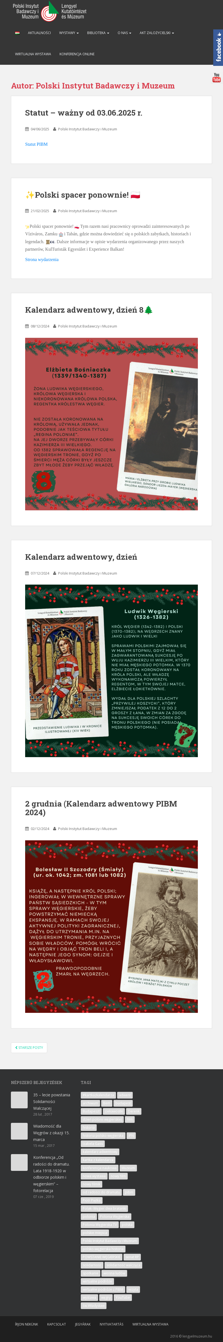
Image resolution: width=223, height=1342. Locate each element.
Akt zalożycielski (157, 32)
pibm (129, 1192)
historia (89, 1127)
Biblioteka (98, 32)
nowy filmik (91, 1184)
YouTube (123, 1297)
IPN (131, 1135)
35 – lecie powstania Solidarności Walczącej (51, 1101)
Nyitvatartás (111, 1324)
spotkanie (90, 1273)
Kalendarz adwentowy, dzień (81, 557)
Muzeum (128, 1168)
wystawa (89, 1297)
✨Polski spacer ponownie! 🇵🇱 (82, 195)
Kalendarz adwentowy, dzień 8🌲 (89, 310)
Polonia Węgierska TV (100, 1224)
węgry (106, 1297)
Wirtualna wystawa (33, 54)
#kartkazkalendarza (98, 1095)
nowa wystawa (94, 1176)
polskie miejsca (95, 1232)
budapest (123, 1103)
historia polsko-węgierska (103, 1135)
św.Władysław (94, 1305)
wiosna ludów (114, 1273)
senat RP (132, 1257)
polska (127, 1224)
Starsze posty (29, 1047)
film (130, 1119)
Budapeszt (91, 1111)
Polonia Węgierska (114, 1216)
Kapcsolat (56, 1324)
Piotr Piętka (92, 1200)
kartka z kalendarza (98, 1159)
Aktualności (39, 32)
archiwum (90, 1103)
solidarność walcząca (123, 1265)
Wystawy (69, 32)
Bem (106, 1103)
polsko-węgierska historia (103, 1249)
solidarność (92, 1265)
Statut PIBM (36, 144)
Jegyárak (83, 1324)
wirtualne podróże (97, 1281)
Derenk (133, 1111)
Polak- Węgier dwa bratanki (104, 1208)
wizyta (133, 1289)
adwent (125, 1095)
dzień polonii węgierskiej (102, 1119)
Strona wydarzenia (42, 259)
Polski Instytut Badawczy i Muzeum (87, 128)
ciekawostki (114, 1111)
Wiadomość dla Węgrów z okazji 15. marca (51, 1132)
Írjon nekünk (26, 1324)
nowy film (118, 1176)
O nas (124, 32)
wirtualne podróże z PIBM (103, 1289)
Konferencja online (77, 54)
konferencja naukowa (100, 1168)
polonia (89, 1216)
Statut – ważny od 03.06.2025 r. (83, 112)
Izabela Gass (93, 1143)
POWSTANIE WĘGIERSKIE (101, 1257)
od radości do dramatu (101, 1192)
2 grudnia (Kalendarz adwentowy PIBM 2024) (101, 807)
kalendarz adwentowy (100, 1151)
